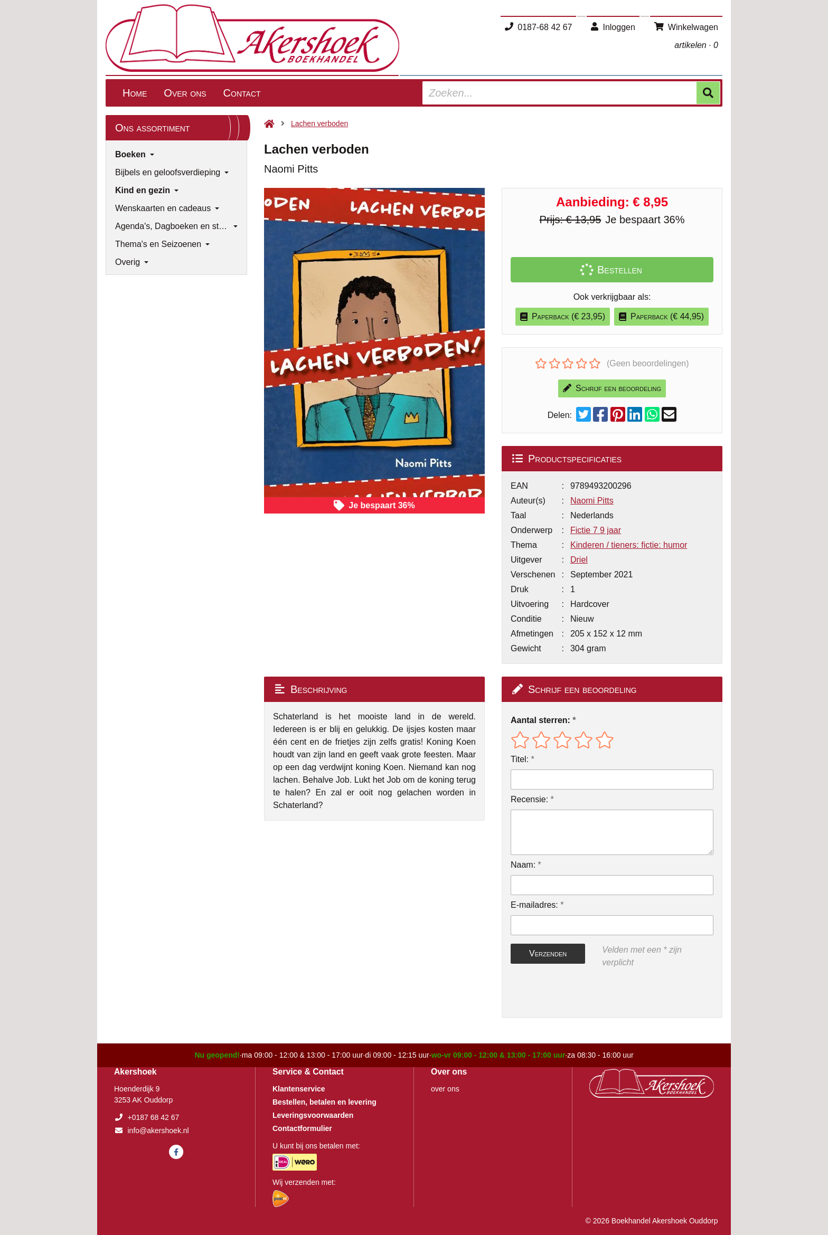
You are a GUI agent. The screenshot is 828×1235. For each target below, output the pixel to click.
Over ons (185, 93)
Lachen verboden (319, 123)
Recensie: (529, 799)
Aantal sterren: (540, 720)
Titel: (520, 759)
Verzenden (548, 953)
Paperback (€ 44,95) (661, 316)
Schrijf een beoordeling (612, 388)
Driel (579, 559)
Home (135, 93)
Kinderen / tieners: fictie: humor (628, 544)
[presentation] (578, 993)
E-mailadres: (534, 904)
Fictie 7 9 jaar (595, 530)
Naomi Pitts (592, 500)
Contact (242, 93)
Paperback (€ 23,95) (562, 316)
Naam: (523, 864)
